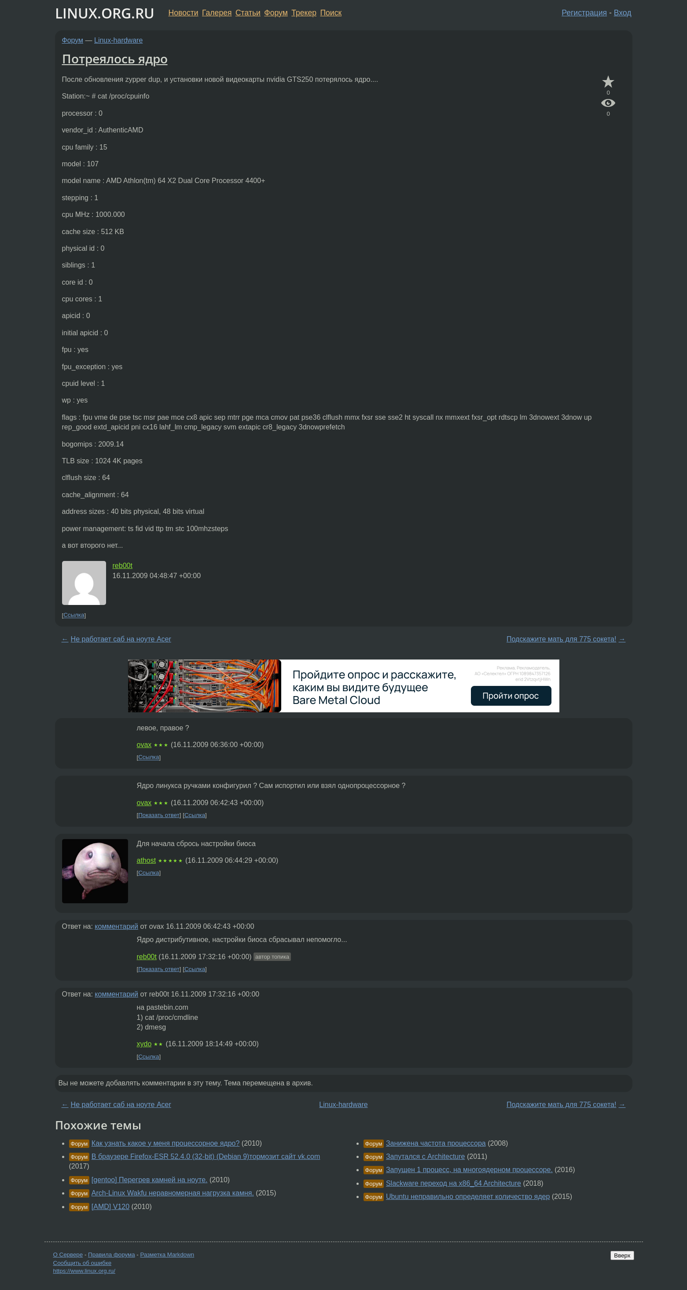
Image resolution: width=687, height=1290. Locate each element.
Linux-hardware (118, 40)
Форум (275, 12)
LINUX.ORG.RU (104, 13)
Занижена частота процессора (436, 1143)
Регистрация (584, 12)
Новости (183, 12)
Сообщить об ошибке (82, 1263)
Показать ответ (159, 815)
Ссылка (73, 615)
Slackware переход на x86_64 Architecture (453, 1183)
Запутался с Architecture (425, 1156)
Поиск (331, 12)
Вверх (622, 1255)
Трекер (303, 12)
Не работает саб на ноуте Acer (121, 639)
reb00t (122, 565)
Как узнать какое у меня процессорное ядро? (166, 1143)
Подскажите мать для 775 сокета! (561, 639)
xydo (144, 1044)
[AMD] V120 (110, 1206)
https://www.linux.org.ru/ (84, 1271)
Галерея (216, 12)
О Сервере (68, 1254)
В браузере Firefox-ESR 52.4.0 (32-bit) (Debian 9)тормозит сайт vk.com (206, 1156)
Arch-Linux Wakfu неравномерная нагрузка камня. (173, 1193)
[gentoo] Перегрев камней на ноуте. (150, 1180)
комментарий (116, 926)
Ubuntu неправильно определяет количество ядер (468, 1196)
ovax (144, 744)
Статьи (248, 12)
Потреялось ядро (115, 58)
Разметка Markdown (167, 1254)
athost (146, 860)
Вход (623, 12)
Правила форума (111, 1254)
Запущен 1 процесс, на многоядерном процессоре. (469, 1169)
